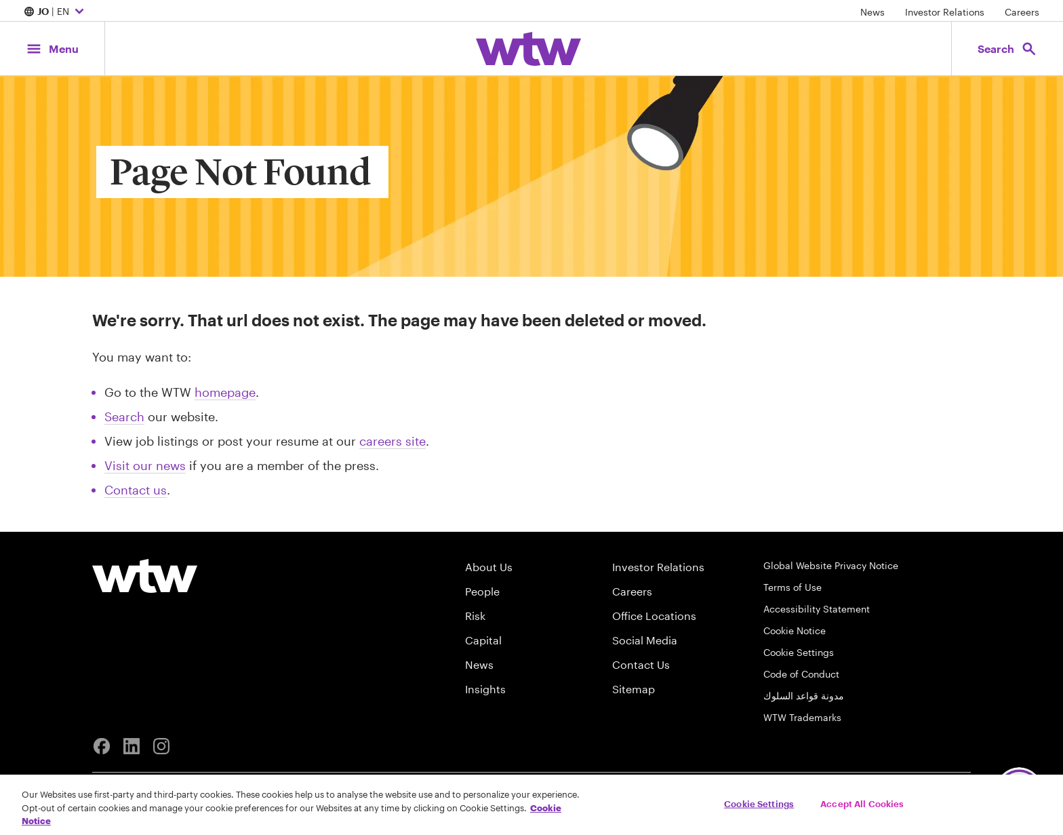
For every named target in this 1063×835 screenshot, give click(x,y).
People (482, 591)
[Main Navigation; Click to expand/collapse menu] (52, 48)
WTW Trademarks (802, 717)
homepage (225, 392)
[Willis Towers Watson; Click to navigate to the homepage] (528, 48)
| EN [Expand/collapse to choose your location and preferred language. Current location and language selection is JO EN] (55, 12)
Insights (485, 688)
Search (124, 416)
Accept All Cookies (862, 803)
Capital (483, 640)
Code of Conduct (801, 674)
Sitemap (633, 688)
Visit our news (145, 465)
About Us (489, 566)
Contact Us (641, 664)
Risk (475, 615)
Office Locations (654, 615)
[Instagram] (161, 746)
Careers (1022, 12)
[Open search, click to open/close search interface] (1007, 48)
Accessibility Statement (816, 609)
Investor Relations (944, 12)
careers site (392, 440)
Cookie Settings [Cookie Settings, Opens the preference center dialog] (759, 803)
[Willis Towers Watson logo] (144, 576)
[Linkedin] (131, 746)
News (872, 12)
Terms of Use (792, 587)
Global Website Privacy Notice (830, 565)
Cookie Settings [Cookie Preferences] (798, 652)
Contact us (135, 489)
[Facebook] (102, 746)
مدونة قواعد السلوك (803, 695)
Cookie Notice (794, 630)
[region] (531, 805)
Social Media (644, 640)
